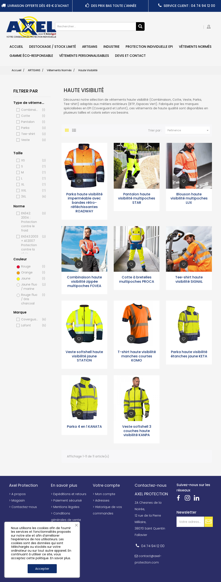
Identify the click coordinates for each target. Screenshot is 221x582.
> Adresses (101, 500)
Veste (30, 140)
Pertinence (188, 130)
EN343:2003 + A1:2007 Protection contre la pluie (30, 245)
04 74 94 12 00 (152, 545)
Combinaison (30, 110)
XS (30, 160)
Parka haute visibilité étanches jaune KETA (189, 354)
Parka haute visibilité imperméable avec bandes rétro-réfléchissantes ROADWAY (84, 203)
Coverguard (30, 319)
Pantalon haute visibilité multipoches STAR (136, 198)
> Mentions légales (65, 507)
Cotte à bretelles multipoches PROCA (136, 279)
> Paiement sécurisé (66, 500)
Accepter (42, 569)
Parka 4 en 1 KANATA (84, 426)
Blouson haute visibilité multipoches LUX (189, 198)
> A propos (17, 494)
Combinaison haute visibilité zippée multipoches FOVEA (84, 281)
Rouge (30, 266)
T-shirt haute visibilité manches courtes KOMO (137, 356)
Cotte (30, 116)
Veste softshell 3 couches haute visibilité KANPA (136, 431)
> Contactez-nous (23, 507)
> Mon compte (104, 494)
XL (30, 184)
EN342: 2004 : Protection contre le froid (30, 222)
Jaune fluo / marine (30, 286)
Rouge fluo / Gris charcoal (30, 299)
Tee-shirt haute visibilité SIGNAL (189, 279)
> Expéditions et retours (68, 494)
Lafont (30, 325)
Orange (30, 272)
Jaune (30, 278)
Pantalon (30, 122)
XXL (30, 190)
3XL (30, 196)
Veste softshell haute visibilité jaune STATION (84, 356)
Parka (30, 128)
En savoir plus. (60, 558)
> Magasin (17, 500)
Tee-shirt (30, 134)
